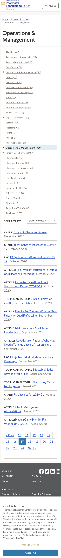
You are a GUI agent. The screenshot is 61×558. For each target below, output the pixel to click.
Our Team (36, 476)
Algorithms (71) (13, 52)
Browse (14, 19)
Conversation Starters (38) (19, 87)
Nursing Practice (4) (16, 142)
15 (7, 441)
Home (5, 19)
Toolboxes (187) (14, 213)
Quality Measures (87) (17, 178)
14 (48, 435)
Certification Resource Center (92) (23, 72)
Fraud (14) (11, 97)
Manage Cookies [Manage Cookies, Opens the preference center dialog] (30, 544)
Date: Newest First (42, 220)
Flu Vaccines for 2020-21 (29, 394)
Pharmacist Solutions (11, 494)
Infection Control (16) (17, 102)
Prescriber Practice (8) (17, 173)
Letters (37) (12, 122)
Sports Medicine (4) (15, 198)
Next (32, 448)
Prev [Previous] (10, 435)
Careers (5, 481)
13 (41, 435)
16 (15, 441)
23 (15, 448)
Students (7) (12, 203)
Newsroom (37, 481)
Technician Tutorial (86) (18, 208)
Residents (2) (12, 183)
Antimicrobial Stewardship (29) (21, 57)
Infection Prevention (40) (18, 107)
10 (19, 435)
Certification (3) (14, 67)
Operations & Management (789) (23, 147)
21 (51, 441)
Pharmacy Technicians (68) (19, 167)
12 (34, 435)
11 (26, 435)
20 (44, 441)
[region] (30, 527)
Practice (24, 19)
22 (7, 448)
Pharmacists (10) (14, 157)
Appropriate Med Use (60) (19, 62)
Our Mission (7, 475)
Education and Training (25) (19, 92)
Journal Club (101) (15, 112)
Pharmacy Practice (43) (17, 162)
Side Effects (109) (15, 193)
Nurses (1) (11, 137)
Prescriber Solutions (41, 494)
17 (22, 441)
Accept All (30, 553)
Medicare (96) (13, 127)
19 (37, 441)
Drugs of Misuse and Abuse (30, 232)
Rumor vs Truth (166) (16, 188)
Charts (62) (11, 77)
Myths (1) (10, 132)
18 (29, 441)
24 (22, 448)
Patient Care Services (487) (20, 152)
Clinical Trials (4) (14, 82)
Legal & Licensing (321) (17, 117)
